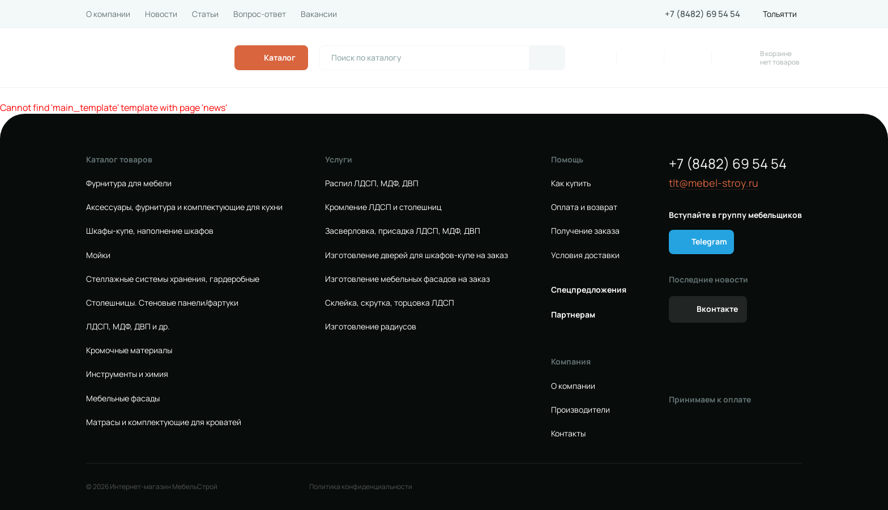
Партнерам (573, 315)
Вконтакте (717, 308)
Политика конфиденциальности (360, 486)
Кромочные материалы (129, 350)
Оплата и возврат (584, 207)
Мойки (98, 255)
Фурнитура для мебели (129, 183)
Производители (580, 410)
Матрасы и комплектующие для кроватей (163, 422)
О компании (108, 14)
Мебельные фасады (123, 398)
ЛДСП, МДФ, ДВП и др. (128, 327)
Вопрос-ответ (259, 14)
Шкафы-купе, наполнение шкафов (150, 231)
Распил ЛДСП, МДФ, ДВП (372, 183)
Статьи (205, 14)
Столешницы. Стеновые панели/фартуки (162, 303)
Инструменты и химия (127, 374)
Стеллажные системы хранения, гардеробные (172, 279)
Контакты (568, 433)
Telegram (709, 241)
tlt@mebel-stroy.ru (713, 183)
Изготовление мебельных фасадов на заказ (407, 279)
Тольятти (780, 14)
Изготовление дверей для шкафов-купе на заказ (416, 255)
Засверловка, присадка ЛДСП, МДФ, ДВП (402, 231)
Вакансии (319, 14)
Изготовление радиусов (370, 327)
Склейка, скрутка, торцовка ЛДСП (389, 303)
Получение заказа (585, 231)
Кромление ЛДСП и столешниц (383, 207)
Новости (161, 14)
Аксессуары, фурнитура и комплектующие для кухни (184, 207)
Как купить (571, 183)
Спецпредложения (588, 290)
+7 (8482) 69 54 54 (702, 14)
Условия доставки (585, 255)
